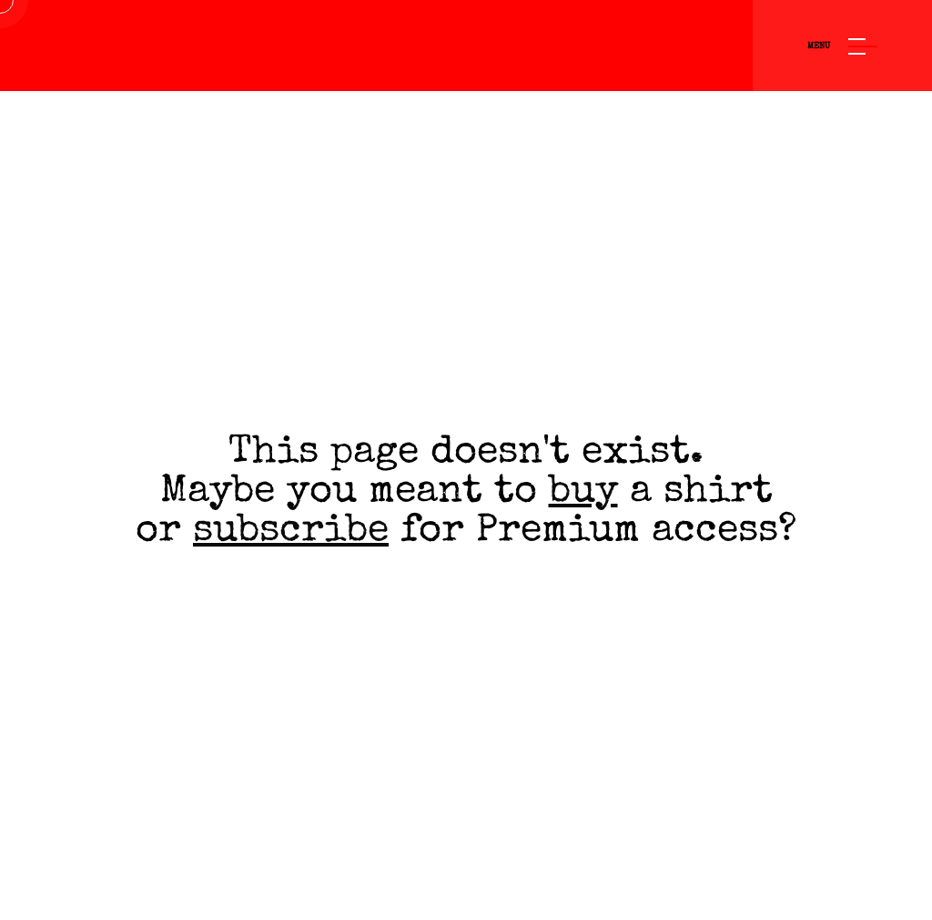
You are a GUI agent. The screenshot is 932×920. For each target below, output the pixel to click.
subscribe (291, 532)
